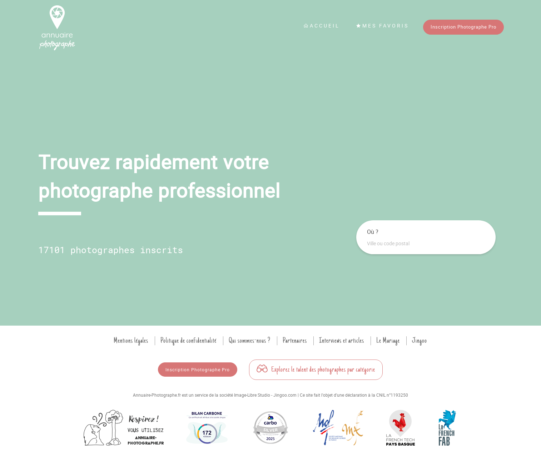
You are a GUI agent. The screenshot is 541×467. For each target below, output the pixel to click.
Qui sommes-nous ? (249, 340)
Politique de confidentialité (188, 340)
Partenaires (295, 340)
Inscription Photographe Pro (463, 27)
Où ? (372, 232)
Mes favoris (382, 25)
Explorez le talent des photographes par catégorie (316, 369)
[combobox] (426, 243)
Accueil (321, 25)
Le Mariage (388, 340)
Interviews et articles (341, 340)
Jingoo (419, 340)
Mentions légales (131, 340)
